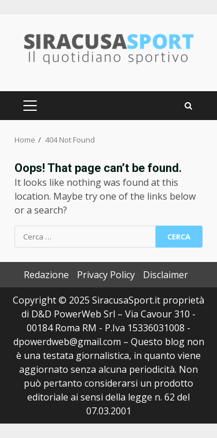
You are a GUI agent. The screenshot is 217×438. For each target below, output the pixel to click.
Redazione (46, 274)
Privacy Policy (106, 274)
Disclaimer (165, 274)
